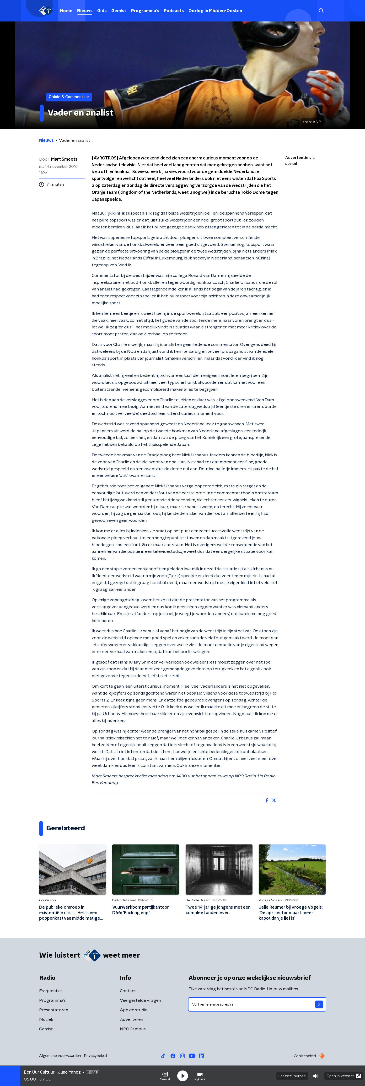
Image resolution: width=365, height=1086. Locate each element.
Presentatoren (53, 1010)
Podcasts (174, 11)
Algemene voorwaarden (60, 1056)
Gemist (118, 11)
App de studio (134, 1010)
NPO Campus (133, 1029)
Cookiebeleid (305, 1056)
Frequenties (51, 991)
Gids (102, 11)
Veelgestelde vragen (140, 1000)
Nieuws (84, 11)
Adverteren (131, 1019)
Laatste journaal (292, 1076)
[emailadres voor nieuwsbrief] (257, 1004)
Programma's (145, 11)
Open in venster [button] (344, 1076)
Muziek (46, 1019)
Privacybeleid (95, 1056)
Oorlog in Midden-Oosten (215, 11)
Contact (128, 991)
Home (66, 11)
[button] (165, 1076)
